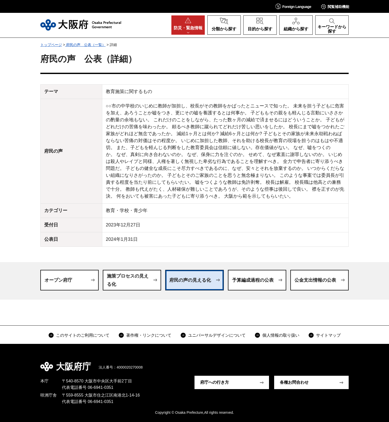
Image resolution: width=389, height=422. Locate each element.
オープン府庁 (58, 280)
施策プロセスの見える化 (128, 280)
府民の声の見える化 (190, 280)
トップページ (51, 45)
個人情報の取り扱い (280, 335)
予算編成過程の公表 (253, 280)
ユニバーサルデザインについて (217, 335)
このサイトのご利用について (82, 335)
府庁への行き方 (214, 382)
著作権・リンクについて (148, 335)
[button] (293, 6)
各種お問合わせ (294, 382)
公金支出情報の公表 (315, 280)
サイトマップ (328, 335)
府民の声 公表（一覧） (85, 45)
